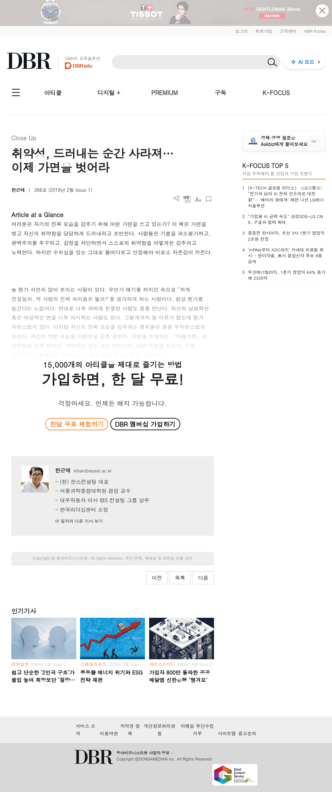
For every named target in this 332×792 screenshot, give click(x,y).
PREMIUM (164, 93)
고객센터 (287, 31)
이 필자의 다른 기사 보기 (79, 521)
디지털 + (108, 93)
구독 (220, 93)
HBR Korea (315, 31)
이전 (157, 577)
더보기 (176, 198)
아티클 (53, 93)
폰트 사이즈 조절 (198, 199)
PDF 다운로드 (187, 199)
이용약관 (109, 733)
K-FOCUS (276, 93)
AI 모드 (306, 61)
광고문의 (247, 733)
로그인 (241, 31)
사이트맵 (227, 733)
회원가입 (263, 31)
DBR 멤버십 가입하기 (145, 424)
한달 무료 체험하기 (77, 424)
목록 (180, 577)
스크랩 (208, 199)
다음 (203, 577)
